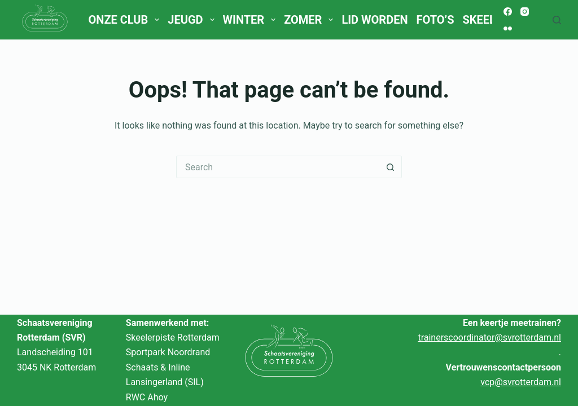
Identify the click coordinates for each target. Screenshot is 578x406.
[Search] (557, 20)
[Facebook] (507, 11)
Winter (251, 20)
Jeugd (193, 20)
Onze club (125, 20)
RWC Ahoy (147, 397)
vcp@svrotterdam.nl (520, 382)
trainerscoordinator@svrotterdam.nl (489, 337)
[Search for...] (277, 167)
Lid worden (374, 20)
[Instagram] (524, 11)
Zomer (311, 20)
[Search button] (390, 167)
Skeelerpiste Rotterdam (173, 337)
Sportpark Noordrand (168, 352)
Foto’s (435, 20)
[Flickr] (507, 28)
